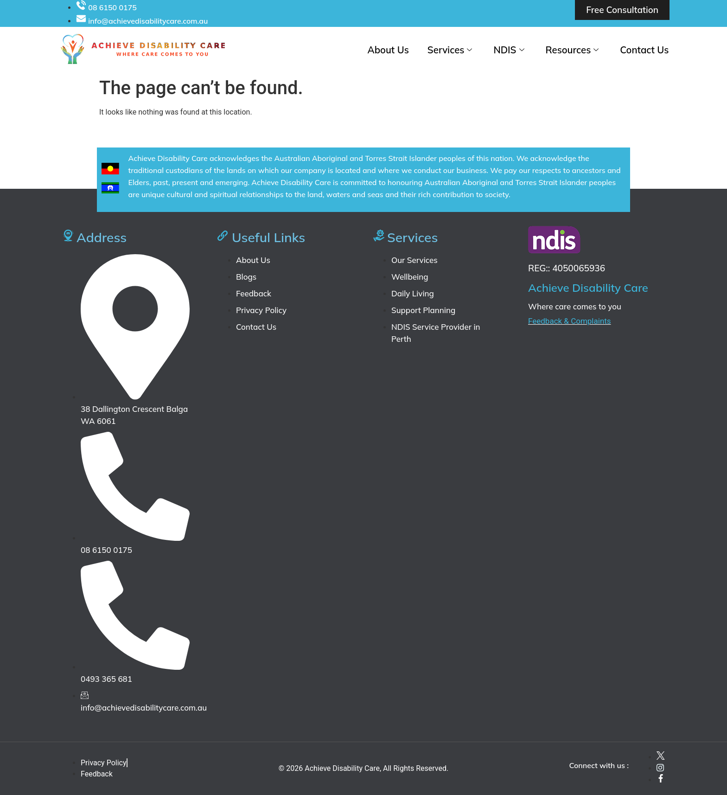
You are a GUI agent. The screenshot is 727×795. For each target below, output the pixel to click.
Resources (572, 50)
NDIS (509, 50)
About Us (389, 50)
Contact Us (644, 50)
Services (450, 50)
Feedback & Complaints (569, 321)
